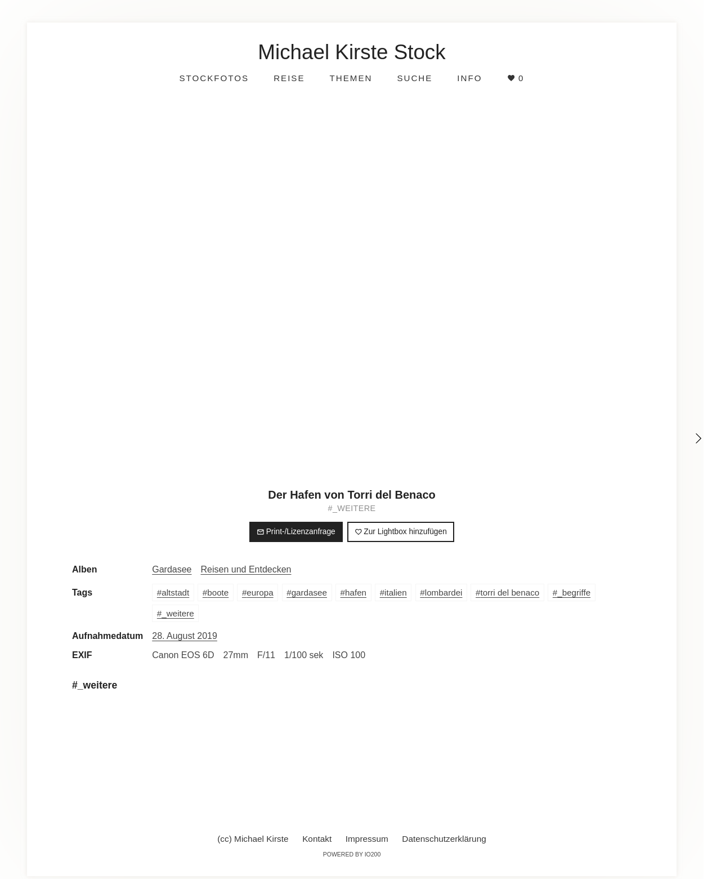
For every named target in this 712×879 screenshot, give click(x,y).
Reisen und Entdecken (246, 569)
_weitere (178, 613)
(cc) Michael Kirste (252, 839)
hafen (355, 592)
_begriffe (573, 592)
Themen (351, 78)
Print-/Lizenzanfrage (296, 531)
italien (395, 592)
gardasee (309, 592)
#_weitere (352, 508)
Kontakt (317, 839)
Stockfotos (214, 78)
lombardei (444, 592)
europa (260, 592)
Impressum (367, 839)
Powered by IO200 (352, 854)
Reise (289, 78)
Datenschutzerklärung (444, 839)
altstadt (175, 592)
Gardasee (171, 569)
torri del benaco (510, 592)
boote (218, 592)
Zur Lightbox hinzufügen (401, 531)
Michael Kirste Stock (351, 52)
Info (469, 78)
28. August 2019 (184, 636)
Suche (414, 78)
